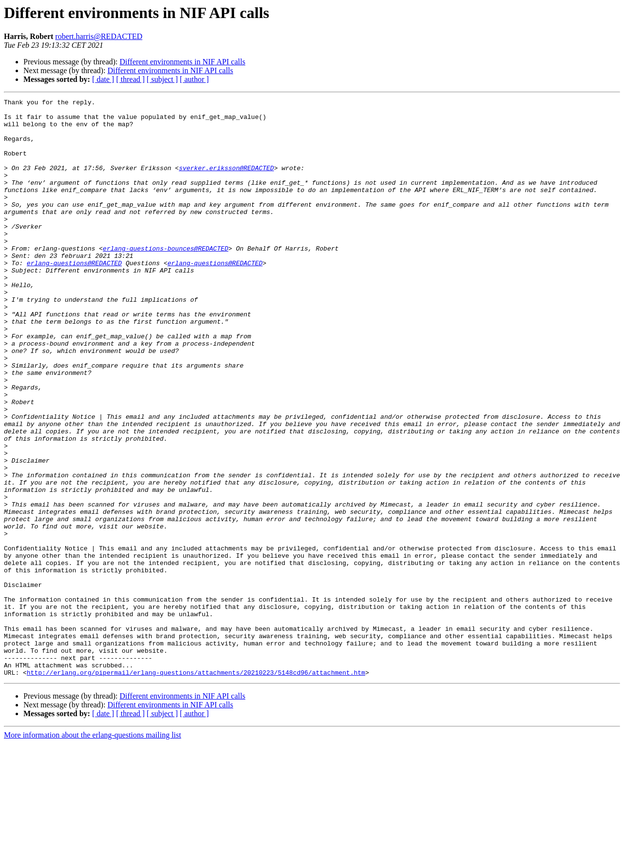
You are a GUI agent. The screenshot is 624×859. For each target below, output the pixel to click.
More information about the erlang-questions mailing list (92, 850)
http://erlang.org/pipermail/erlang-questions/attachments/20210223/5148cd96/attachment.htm (196, 787)
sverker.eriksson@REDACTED (226, 182)
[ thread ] (130, 79)
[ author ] (194, 79)
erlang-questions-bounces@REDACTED (165, 278)
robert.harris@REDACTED (98, 36)
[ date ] (103, 79)
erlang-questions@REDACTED (74, 296)
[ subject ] (162, 79)
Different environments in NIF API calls (182, 62)
